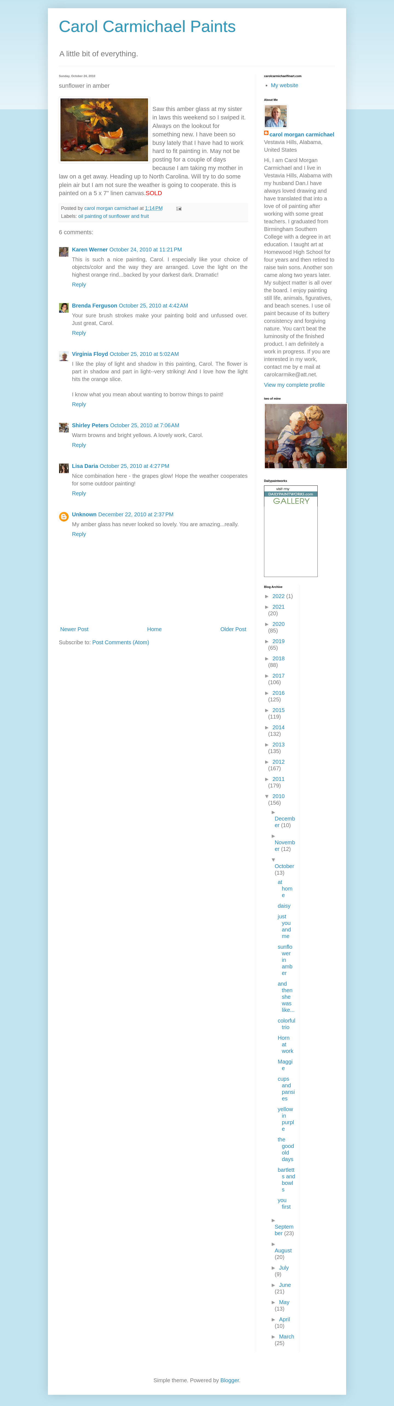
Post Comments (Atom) (120, 642)
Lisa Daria (85, 466)
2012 (279, 762)
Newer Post (74, 629)
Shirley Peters (90, 425)
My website (284, 85)
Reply (79, 285)
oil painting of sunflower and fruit (113, 216)
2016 (279, 693)
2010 (279, 796)
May (284, 1302)
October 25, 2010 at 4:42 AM (153, 306)
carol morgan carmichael (302, 134)
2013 (279, 745)
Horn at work (285, 1044)
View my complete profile (294, 385)
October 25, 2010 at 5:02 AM (144, 354)
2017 (279, 676)
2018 (279, 658)
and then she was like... (286, 997)
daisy (284, 906)
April (284, 1319)
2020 (279, 624)
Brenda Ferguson (94, 306)
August (283, 1250)
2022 (279, 596)
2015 (279, 710)
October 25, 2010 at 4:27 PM (134, 466)
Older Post (233, 629)
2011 (279, 779)
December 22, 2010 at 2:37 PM (135, 514)
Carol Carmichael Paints (147, 26)
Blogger (230, 1380)
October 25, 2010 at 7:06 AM (144, 425)
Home (154, 629)
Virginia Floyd (90, 354)
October (284, 866)
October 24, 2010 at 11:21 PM (145, 250)
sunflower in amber (285, 960)
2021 (279, 607)
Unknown (84, 514)
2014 (279, 727)
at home (285, 888)
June (285, 1285)
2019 (279, 641)
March (286, 1337)
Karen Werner (90, 250)
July (284, 1268)
